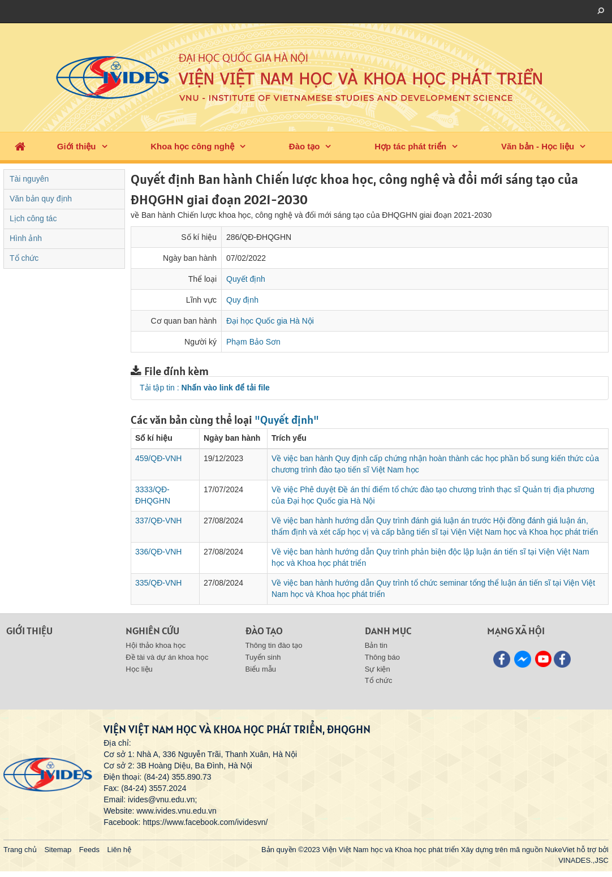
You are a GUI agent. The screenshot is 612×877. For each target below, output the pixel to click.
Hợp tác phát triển (410, 146)
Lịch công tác (33, 218)
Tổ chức (24, 258)
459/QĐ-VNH (158, 458)
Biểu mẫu (260, 669)
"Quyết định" (287, 419)
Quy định (242, 299)
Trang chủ (20, 849)
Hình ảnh (26, 238)
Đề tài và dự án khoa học (167, 657)
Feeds (89, 849)
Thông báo (382, 657)
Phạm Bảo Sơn (253, 341)
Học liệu (139, 669)
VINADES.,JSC (583, 860)
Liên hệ (119, 849)
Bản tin (376, 645)
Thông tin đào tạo (274, 645)
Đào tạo (304, 146)
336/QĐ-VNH (158, 551)
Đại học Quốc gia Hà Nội (270, 320)
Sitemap (57, 849)
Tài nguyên (29, 178)
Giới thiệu (76, 146)
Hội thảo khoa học (156, 645)
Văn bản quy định (41, 198)
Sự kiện (377, 669)
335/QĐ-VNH (158, 582)
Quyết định (245, 278)
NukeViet (560, 849)
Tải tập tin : (205, 387)
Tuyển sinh (263, 657)
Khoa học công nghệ (192, 146)
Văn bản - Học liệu (537, 146)
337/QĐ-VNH (158, 520)
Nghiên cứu (152, 630)
